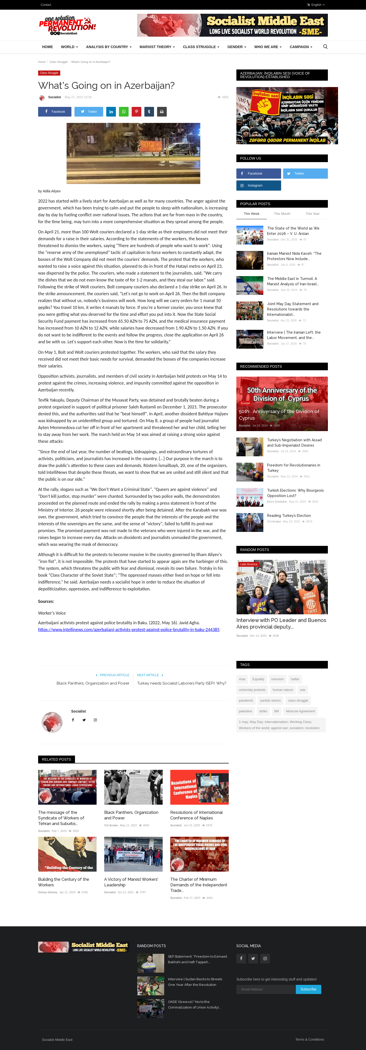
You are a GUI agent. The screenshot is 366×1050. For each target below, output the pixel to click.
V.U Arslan (111, 825)
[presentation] (309, 568)
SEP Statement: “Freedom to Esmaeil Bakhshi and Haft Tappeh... (197, 959)
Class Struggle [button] (201, 47)
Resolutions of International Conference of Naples (196, 815)
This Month (282, 214)
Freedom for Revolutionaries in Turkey (293, 468)
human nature (283, 690)
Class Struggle (59, 61)
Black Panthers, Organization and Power (93, 683)
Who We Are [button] (268, 47)
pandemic (246, 700)
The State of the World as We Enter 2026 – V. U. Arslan (293, 231)
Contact (46, 5)
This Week (251, 214)
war (303, 690)
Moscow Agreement (300, 711)
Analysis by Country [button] (109, 47)
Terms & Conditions (309, 1039)
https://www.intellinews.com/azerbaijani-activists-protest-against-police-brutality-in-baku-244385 (129, 629)
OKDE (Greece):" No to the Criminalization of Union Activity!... (194, 1004)
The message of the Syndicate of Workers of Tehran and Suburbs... (61, 818)
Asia (242, 679)
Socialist (49, 98)
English (316, 5)
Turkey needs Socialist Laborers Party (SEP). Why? (181, 683)
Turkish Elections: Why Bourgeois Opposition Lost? (295, 493)
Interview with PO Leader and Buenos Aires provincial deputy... (281, 623)
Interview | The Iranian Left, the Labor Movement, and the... (294, 335)
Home (47, 47)
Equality (258, 679)
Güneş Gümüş (47, 892)
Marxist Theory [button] (157, 47)
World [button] (69, 47)
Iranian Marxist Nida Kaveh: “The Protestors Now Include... (294, 256)
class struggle (298, 700)
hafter (295, 679)
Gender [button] (236, 47)
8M (276, 711)
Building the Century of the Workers (63, 882)
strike (263, 711)
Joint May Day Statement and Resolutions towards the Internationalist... (292, 309)
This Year (312, 214)
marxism (277, 679)
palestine (245, 711)
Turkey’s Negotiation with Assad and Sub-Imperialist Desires (294, 442)
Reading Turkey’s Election (289, 516)
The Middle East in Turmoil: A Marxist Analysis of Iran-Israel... (293, 281)
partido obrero (270, 700)
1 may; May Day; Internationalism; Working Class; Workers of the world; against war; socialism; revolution (279, 725)
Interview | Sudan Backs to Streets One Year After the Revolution (195, 982)
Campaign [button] (301, 47)
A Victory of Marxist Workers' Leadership (131, 882)
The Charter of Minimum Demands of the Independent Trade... (198, 885)
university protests (252, 690)
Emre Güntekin (277, 501)
